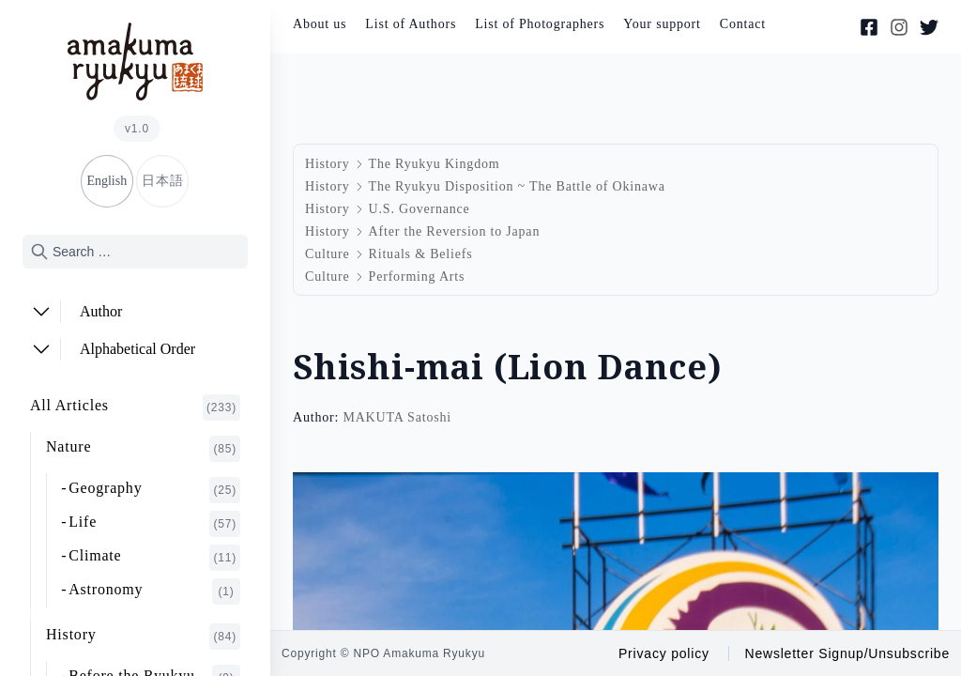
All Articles (135, 407)
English (106, 181)
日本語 (162, 181)
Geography (154, 490)
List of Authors (410, 24)
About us (319, 24)
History (143, 636)
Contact (743, 24)
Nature (143, 449)
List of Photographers (539, 24)
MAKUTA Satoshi (396, 417)
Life (154, 524)
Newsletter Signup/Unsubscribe (847, 653)
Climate (154, 558)
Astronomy (154, 591)
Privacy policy (663, 653)
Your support (661, 24)
